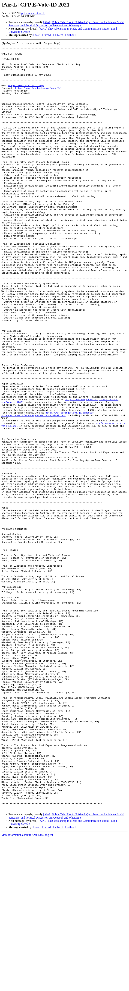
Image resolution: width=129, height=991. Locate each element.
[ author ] (70, 34)
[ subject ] (58, 34)
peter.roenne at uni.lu (33, 13)
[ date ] (37, 34)
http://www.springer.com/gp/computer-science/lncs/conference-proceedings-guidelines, (48, 488)
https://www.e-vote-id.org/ (26, 94)
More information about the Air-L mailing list (27, 987)
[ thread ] (47, 34)
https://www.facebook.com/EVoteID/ (38, 97)
